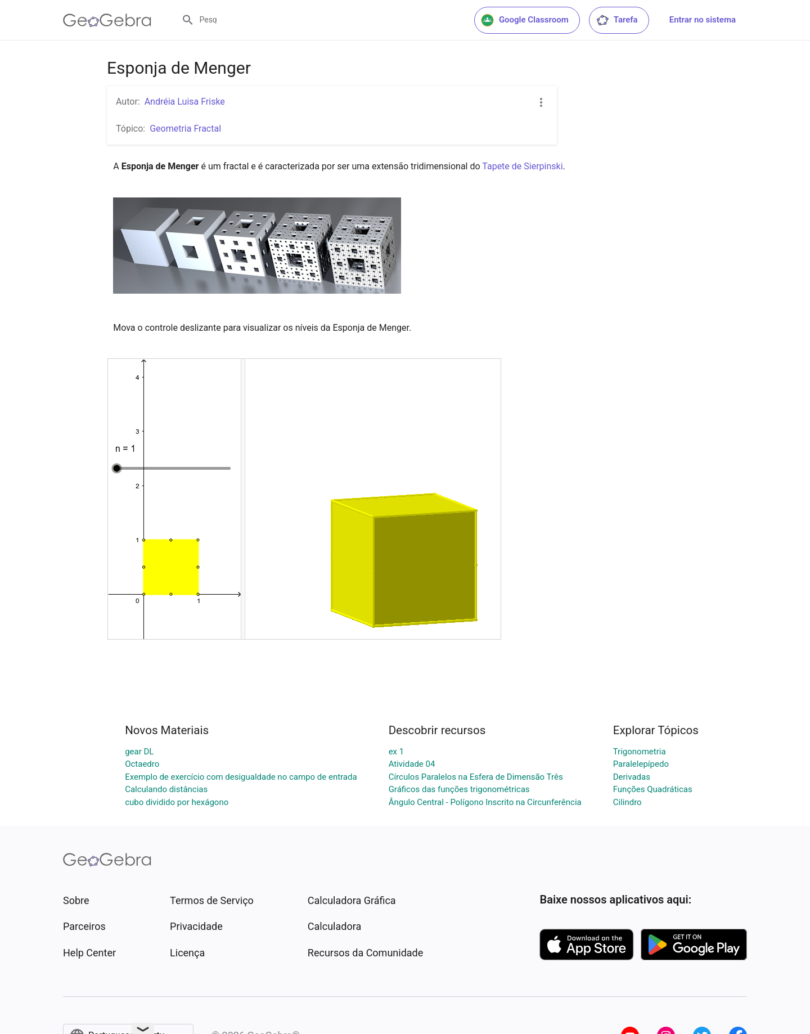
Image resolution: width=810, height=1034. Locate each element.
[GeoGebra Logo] (107, 20)
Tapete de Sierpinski (522, 166)
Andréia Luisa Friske (185, 101)
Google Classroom (525, 20)
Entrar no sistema (702, 20)
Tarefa (617, 20)
